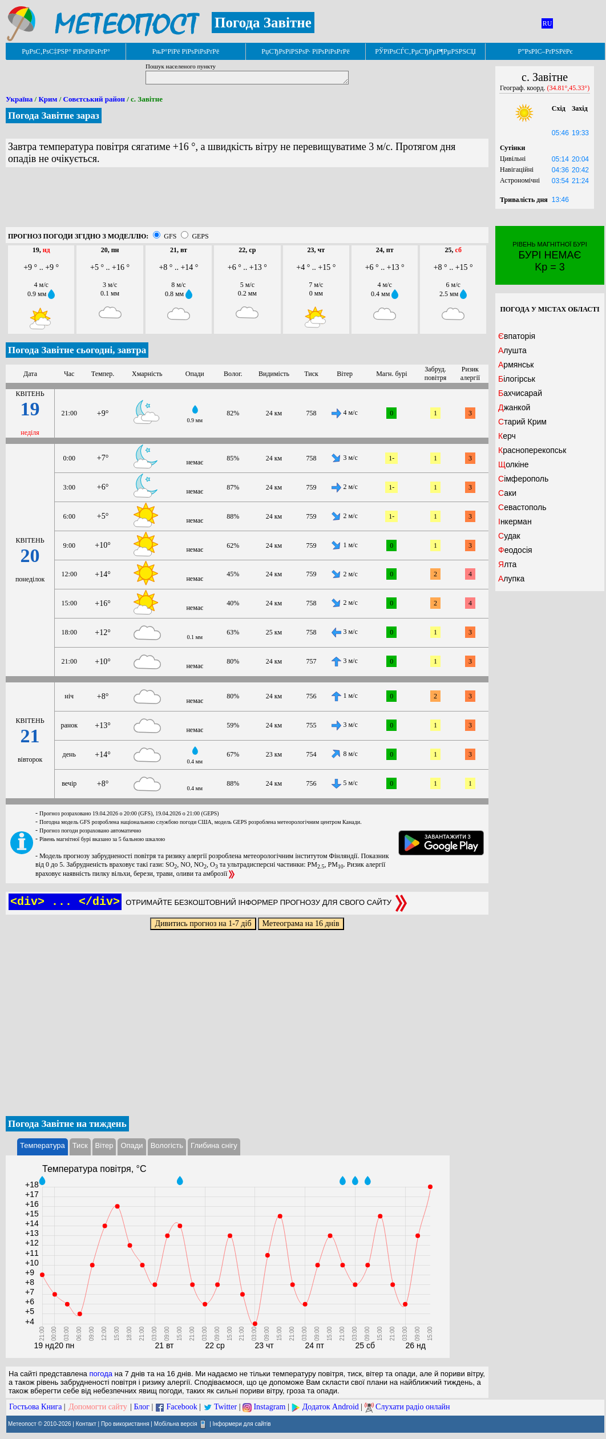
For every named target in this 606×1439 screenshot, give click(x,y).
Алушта (512, 350)
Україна (19, 99)
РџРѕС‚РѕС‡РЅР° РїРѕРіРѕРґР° (66, 51)
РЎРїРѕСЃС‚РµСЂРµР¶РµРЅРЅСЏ (425, 51)
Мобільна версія (175, 1424)
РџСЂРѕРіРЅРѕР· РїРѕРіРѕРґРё (305, 51)
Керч (507, 435)
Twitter (225, 1406)
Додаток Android (330, 1406)
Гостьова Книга (35, 1406)
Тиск (80, 1145)
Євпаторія (516, 336)
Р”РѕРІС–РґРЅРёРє (545, 51)
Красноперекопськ (532, 450)
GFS (170, 236)
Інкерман (515, 521)
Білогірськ (516, 378)
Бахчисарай (520, 393)
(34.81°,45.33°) (568, 88)
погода (100, 1373)
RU (547, 23)
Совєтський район (94, 99)
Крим (47, 99)
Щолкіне (513, 464)
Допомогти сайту (97, 1406)
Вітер (104, 1145)
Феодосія (515, 550)
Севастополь (522, 507)
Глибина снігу (214, 1145)
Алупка (511, 578)
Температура (42, 1145)
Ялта (507, 564)
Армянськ (516, 364)
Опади (131, 1145)
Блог (142, 1406)
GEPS (200, 236)
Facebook (181, 1406)
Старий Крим (522, 421)
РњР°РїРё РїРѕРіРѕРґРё (185, 51)
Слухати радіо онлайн (412, 1406)
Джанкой (514, 407)
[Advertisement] (247, 201)
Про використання (125, 1424)
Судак (509, 535)
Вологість (167, 1145)
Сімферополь (523, 478)
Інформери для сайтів (242, 1424)
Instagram (269, 1406)
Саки (507, 493)
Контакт (86, 1424)
